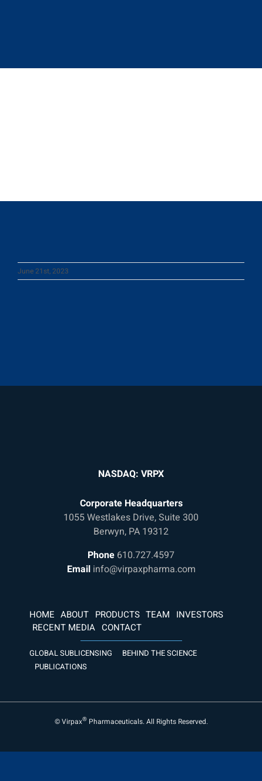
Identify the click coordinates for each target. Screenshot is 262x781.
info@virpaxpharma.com (144, 569)
